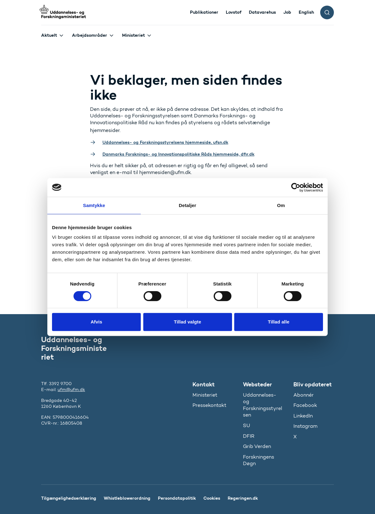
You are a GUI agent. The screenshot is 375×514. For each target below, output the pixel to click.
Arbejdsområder (89, 35)
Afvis (96, 321)
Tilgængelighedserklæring (68, 498)
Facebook (305, 405)
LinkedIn (303, 416)
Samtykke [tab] (94, 205)
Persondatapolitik (177, 498)
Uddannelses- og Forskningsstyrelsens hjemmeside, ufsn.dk (165, 142)
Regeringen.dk (243, 498)
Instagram (305, 426)
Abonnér (303, 395)
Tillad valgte (187, 321)
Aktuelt (49, 35)
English (306, 12)
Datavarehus (262, 12)
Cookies (211, 498)
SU (246, 425)
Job (287, 12)
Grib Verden (257, 446)
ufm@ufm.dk (71, 389)
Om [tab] (281, 205)
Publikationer (204, 12)
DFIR (248, 436)
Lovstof (233, 12)
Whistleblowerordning (127, 498)
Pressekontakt (209, 405)
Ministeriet (133, 35)
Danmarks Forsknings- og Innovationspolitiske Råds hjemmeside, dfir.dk (178, 154)
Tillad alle (278, 321)
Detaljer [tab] (187, 205)
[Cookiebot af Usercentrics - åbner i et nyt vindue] (295, 187)
